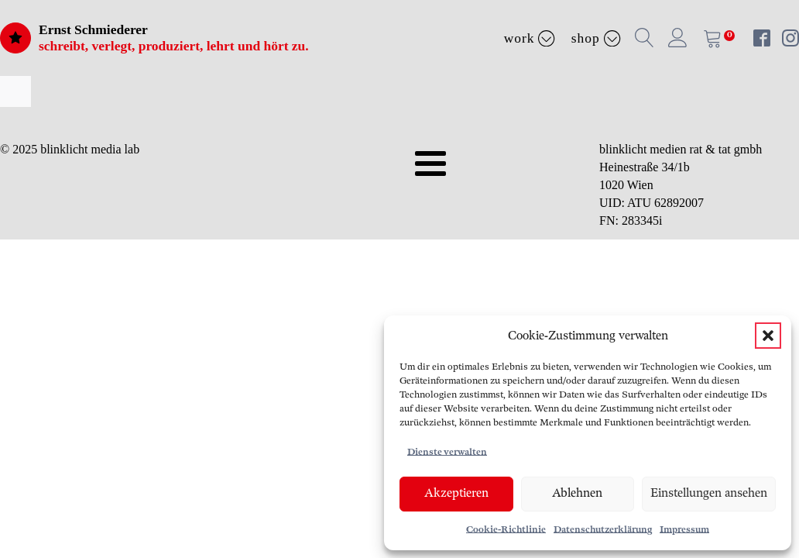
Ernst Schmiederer (93, 29)
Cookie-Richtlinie (506, 530)
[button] (768, 335)
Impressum (684, 530)
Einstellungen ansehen (708, 493)
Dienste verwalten (447, 452)
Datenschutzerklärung (603, 530)
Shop (596, 37)
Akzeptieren (456, 493)
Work (530, 37)
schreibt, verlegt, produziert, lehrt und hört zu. (174, 45)
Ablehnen (577, 493)
